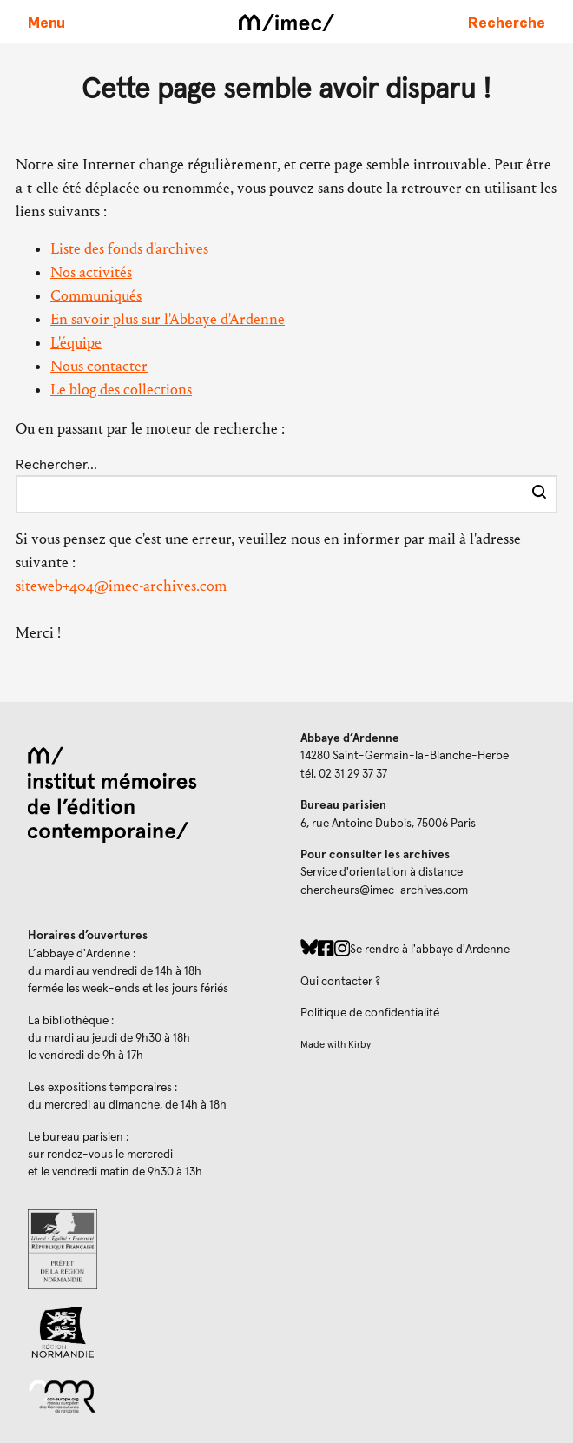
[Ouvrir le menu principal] (46, 21)
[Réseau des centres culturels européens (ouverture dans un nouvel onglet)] (150, 1395)
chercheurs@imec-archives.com (384, 890)
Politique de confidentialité (369, 1013)
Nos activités (91, 272)
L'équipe (76, 343)
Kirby (359, 1044)
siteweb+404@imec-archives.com (121, 586)
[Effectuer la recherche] (539, 494)
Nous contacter (99, 366)
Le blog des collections (121, 390)
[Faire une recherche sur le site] (506, 21)
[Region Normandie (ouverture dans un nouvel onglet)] (150, 1332)
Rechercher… (56, 465)
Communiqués (96, 296)
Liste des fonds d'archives (129, 249)
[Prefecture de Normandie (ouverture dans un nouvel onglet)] (150, 1249)
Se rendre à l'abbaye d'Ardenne (430, 949)
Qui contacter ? (340, 982)
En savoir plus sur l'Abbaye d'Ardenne (167, 319)
